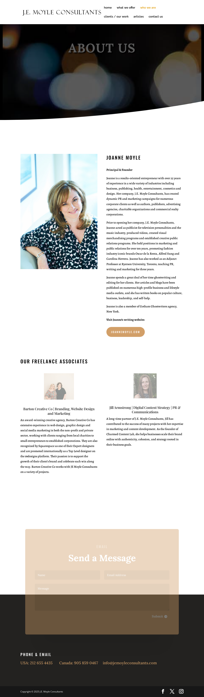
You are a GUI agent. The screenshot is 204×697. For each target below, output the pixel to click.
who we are (148, 7)
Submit (156, 616)
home (108, 7)
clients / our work (116, 16)
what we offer (126, 7)
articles (139, 16)
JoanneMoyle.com (125, 332)
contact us (156, 16)
